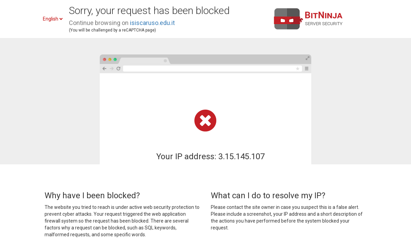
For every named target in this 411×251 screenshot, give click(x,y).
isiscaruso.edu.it (152, 22)
